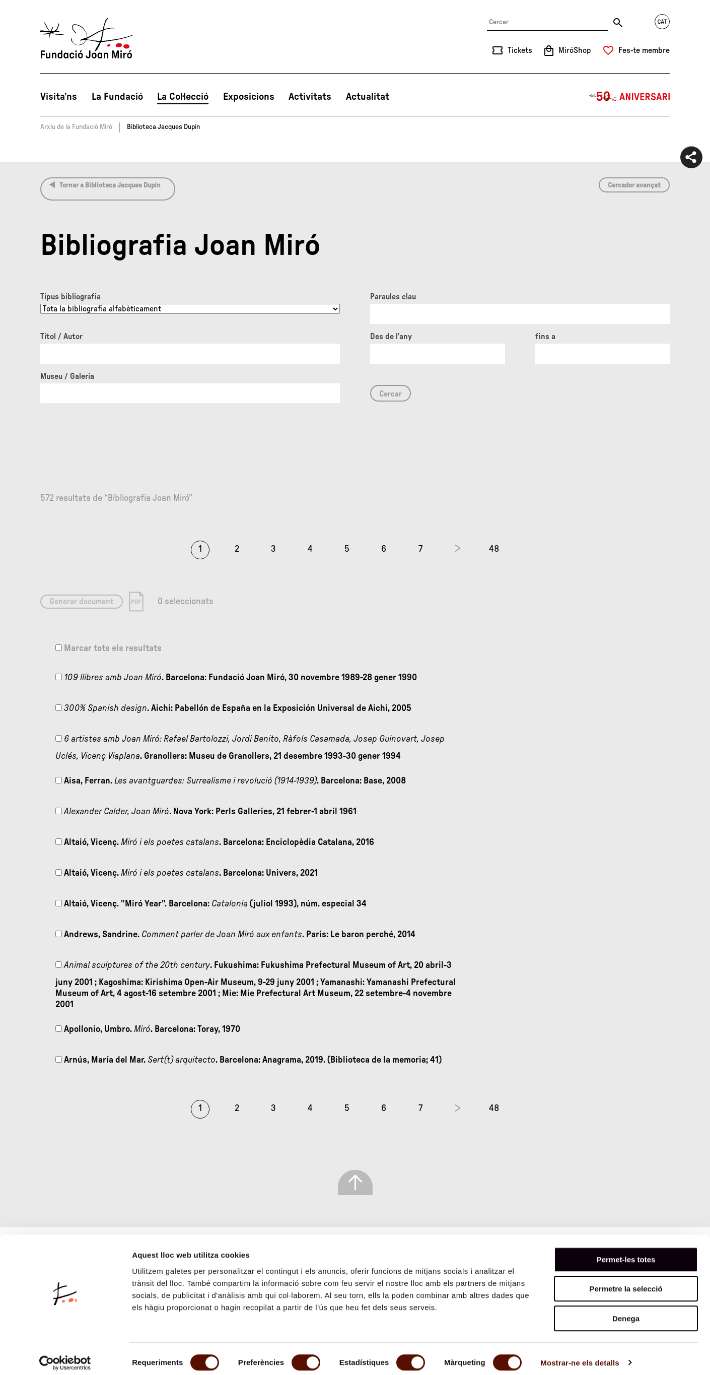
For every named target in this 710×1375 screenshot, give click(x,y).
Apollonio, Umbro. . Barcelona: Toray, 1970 (147, 1029)
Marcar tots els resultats (108, 648)
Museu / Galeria (67, 376)
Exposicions (248, 97)
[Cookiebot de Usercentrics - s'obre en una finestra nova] (65, 1355)
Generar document (81, 602)
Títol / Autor (61, 337)
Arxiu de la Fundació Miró (76, 126)
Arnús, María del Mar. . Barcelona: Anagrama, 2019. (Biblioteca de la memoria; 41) (248, 1060)
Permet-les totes (626, 1252)
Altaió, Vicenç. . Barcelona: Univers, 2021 (186, 873)
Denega (626, 1310)
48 (494, 549)
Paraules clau (393, 297)
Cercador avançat (634, 185)
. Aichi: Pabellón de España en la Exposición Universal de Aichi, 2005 (233, 708)
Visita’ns (58, 97)
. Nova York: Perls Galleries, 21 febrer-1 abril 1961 (206, 811)
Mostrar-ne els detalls (579, 1355)
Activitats (310, 97)
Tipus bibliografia (70, 297)
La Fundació (117, 97)
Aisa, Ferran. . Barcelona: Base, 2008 (230, 780)
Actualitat (367, 97)
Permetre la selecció (625, 1281)
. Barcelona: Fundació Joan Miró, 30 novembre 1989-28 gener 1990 (236, 677)
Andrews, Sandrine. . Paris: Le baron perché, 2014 (235, 934)
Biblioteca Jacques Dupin (163, 126)
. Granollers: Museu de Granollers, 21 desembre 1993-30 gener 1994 (250, 748)
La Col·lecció (182, 97)
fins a (545, 337)
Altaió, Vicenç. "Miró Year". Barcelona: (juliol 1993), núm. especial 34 (211, 903)
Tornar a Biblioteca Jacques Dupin (110, 185)
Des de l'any (391, 337)
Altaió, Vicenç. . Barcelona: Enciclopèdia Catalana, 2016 (214, 842)
